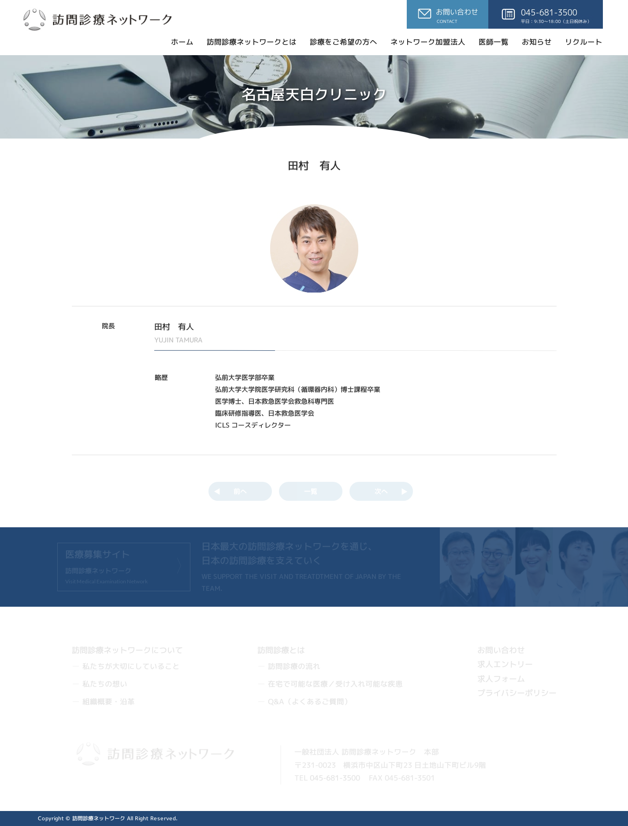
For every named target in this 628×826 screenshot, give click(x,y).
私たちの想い (104, 684)
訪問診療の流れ (294, 666)
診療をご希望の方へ (343, 42)
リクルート (583, 42)
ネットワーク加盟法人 (427, 42)
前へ (239, 491)
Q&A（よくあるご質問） (309, 701)
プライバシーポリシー (516, 692)
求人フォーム (500, 678)
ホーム (182, 42)
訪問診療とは (281, 649)
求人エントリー (505, 664)
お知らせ (537, 42)
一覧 (310, 491)
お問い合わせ (501, 650)
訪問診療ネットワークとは (252, 42)
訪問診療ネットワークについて (127, 649)
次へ (380, 491)
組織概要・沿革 (108, 701)
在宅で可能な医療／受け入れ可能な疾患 (335, 684)
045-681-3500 (334, 778)
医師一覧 (494, 42)
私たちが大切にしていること (131, 666)
